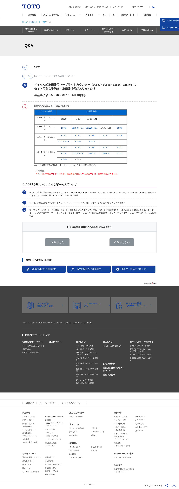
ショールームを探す (169, 60)
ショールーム (109, 15)
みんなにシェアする (153, 485)
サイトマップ (118, 7)
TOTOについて (75, 448)
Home (24, 22)
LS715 (119, 147)
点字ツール (139, 432)
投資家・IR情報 (96, 448)
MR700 (78, 141)
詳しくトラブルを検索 (84, 381)
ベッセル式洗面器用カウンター (61, 76)
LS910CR (92, 153)
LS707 (105, 135)
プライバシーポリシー (47, 404)
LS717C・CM (64, 141)
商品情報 (32, 15)
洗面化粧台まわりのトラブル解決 (87, 365)
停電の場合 (26, 350)
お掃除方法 (139, 425)
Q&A (44, 22)
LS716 (119, 135)
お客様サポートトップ (37, 336)
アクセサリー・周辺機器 (54, 418)
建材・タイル (50, 430)
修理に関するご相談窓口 (44, 270)
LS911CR (106, 153)
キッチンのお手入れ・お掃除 (141, 356)
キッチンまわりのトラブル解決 (87, 360)
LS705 (119, 128)
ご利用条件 (29, 404)
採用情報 (94, 452)
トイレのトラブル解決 (84, 347)
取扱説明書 (49, 462)
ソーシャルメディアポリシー (73, 404)
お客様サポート (128, 15)
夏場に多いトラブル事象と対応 (87, 371)
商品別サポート (56, 343)
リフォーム (70, 15)
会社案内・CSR (141, 428)
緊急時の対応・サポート (33, 343)
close (175, 45)
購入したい (108, 343)
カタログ (89, 15)
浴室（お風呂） (28, 421)
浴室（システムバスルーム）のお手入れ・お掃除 (141, 351)
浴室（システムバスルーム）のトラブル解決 (87, 354)
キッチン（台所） (29, 418)
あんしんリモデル (51, 15)
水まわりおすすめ (120, 418)
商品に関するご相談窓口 (89, 270)
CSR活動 (72, 455)
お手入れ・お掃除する (30, 473)
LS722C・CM (91, 128)
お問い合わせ (90, 7)
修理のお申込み (102, 7)
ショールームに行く (98, 433)
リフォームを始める (76, 429)
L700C (120, 153)
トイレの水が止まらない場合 (33, 347)
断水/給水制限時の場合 (31, 353)
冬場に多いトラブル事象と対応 (87, 376)
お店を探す (95, 429)
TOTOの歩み (74, 452)
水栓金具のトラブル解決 (85, 350)
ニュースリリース (76, 459)
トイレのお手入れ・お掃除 (140, 347)
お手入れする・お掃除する (141, 343)
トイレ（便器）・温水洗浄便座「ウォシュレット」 (29, 434)
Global (140, 7)
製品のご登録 (109, 376)
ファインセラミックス (53, 440)
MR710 (92, 141)
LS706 (91, 135)
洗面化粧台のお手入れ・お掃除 (141, 360)
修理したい (81, 343)
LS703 (63, 128)
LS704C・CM (77, 128)
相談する (94, 436)
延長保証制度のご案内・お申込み (113, 370)
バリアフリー (140, 421)
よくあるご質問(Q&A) (53, 466)
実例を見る (73, 436)
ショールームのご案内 (124, 454)
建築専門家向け (75, 7)
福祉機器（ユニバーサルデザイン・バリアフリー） (54, 424)
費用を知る (73, 433)
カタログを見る (168, 53)
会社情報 (147, 15)
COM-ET (118, 466)
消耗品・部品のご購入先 (133, 270)
